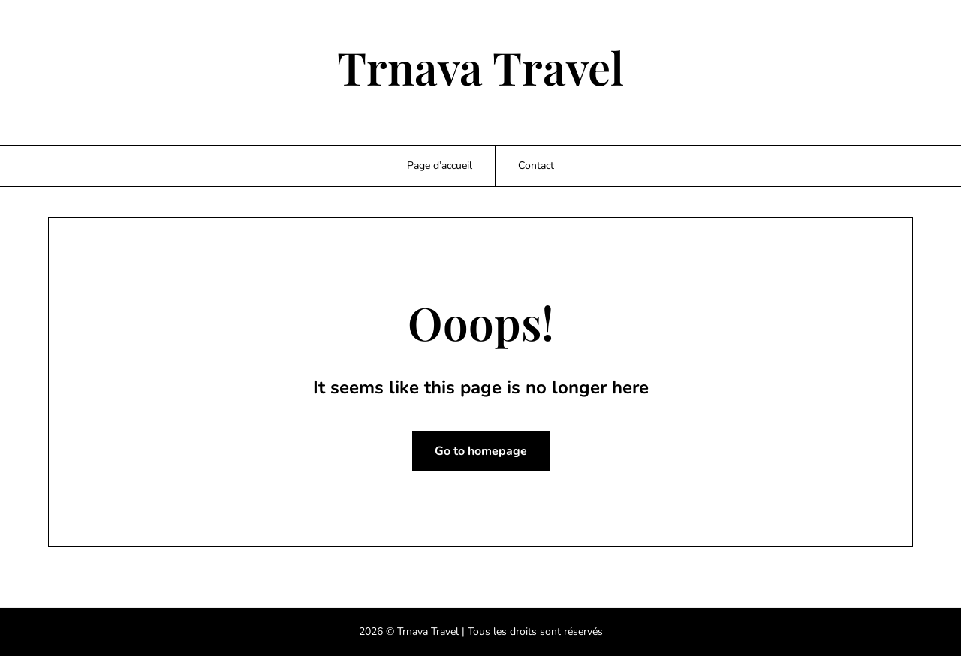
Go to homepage (481, 451)
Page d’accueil (439, 165)
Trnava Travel (480, 67)
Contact (536, 165)
